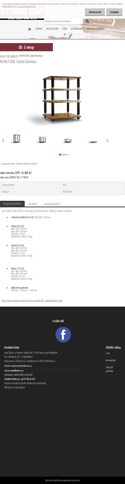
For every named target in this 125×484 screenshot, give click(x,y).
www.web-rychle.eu (71, 480)
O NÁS (64, 28)
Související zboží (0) (52, 203)
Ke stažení (33, 203)
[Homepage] (30, 28)
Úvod (2, 56)
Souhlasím (114, 12)
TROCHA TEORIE (52, 28)
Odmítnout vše (94, 12)
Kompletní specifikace (12, 203)
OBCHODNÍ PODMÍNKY (95, 28)
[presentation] (108, 140)
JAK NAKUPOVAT (77, 28)
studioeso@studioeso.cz (21, 365)
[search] (86, 21)
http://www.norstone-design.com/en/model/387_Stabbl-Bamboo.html (32, 300)
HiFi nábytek (12, 56)
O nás (108, 353)
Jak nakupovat (110, 360)
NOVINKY (39, 28)
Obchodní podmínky (109, 369)
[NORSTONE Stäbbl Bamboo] (62, 70)
